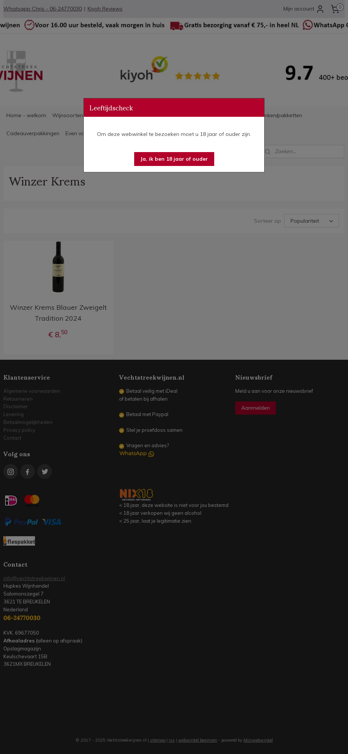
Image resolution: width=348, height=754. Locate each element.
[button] (174, 159)
